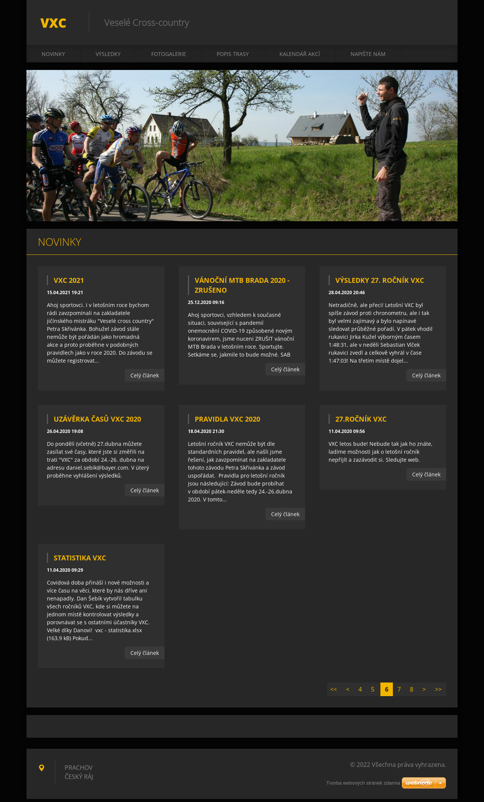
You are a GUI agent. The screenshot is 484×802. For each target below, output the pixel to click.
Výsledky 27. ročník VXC (379, 283)
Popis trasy (233, 57)
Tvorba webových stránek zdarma (363, 786)
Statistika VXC (80, 561)
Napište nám (368, 57)
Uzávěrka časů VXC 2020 (97, 422)
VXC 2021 (69, 283)
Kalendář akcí (299, 57)
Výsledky (108, 57)
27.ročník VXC (360, 422)
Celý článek (144, 378)
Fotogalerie (168, 57)
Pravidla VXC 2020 (227, 422)
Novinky (53, 57)
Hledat (437, 22)
